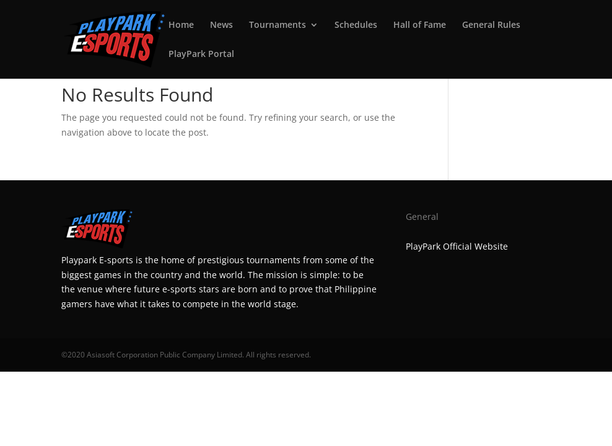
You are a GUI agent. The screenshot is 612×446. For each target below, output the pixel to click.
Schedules (355, 25)
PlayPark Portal (201, 54)
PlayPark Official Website (457, 246)
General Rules (491, 25)
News (221, 25)
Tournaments (277, 25)
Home (181, 25)
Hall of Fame (419, 25)
